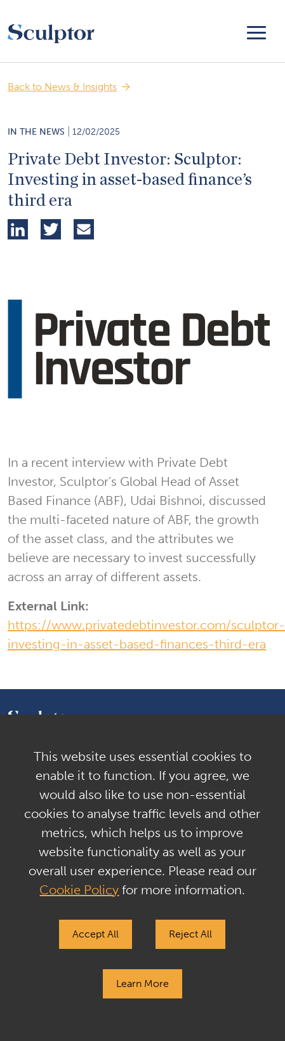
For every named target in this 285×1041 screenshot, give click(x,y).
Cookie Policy (79, 889)
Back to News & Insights (62, 87)
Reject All (190, 934)
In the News (36, 131)
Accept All (95, 934)
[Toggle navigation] (256, 30)
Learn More (142, 983)
